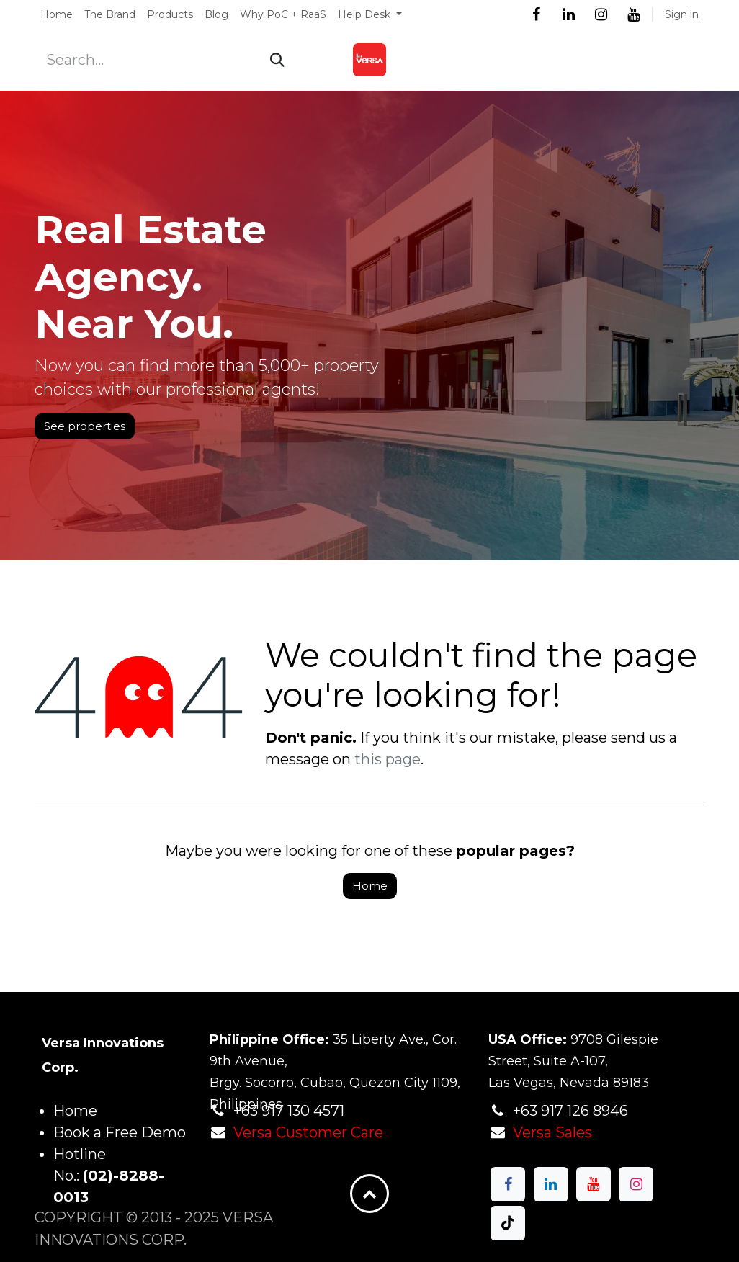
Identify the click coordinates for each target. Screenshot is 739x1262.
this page (387, 759)
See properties (84, 426)
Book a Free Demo (119, 1132)
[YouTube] (633, 14)
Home (370, 885)
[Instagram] (600, 14)
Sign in (682, 14)
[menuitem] (57, 14)
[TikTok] (508, 1223)
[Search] (277, 60)
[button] (369, 1193)
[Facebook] (535, 14)
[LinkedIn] (568, 14)
